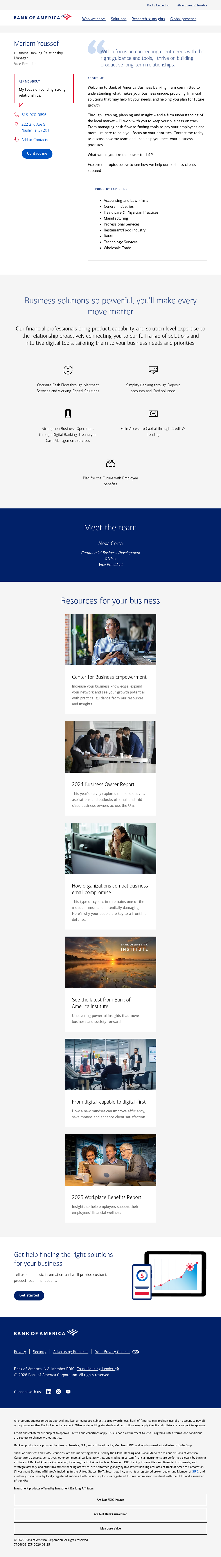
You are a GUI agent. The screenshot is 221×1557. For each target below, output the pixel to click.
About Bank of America (192, 5)
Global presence (183, 19)
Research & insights (148, 19)
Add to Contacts (35, 139)
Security (39, 1351)
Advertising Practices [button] (70, 1351)
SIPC (195, 1471)
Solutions (118, 19)
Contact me (37, 154)
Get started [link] (29, 1295)
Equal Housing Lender (98, 1368)
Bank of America (158, 5)
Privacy (20, 1351)
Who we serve (94, 19)
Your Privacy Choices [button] (112, 1351)
